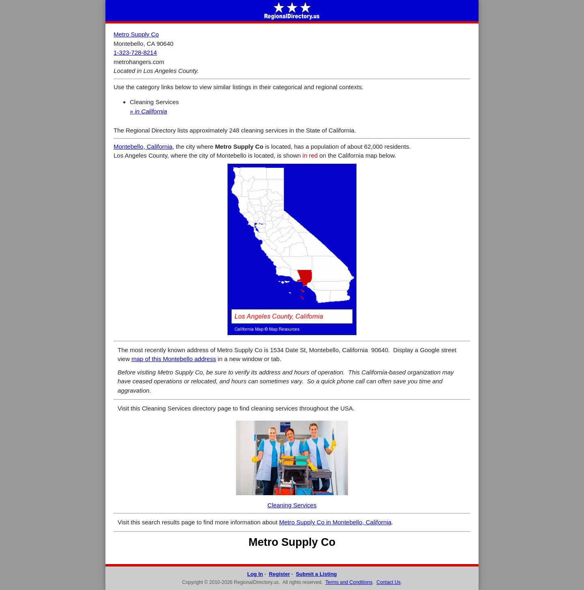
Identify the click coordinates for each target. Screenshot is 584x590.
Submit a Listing (316, 574)
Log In (255, 574)
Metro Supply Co (136, 34)
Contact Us (388, 582)
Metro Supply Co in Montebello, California (335, 522)
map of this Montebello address (173, 358)
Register (279, 574)
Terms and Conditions (348, 582)
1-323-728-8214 (135, 52)
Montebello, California (143, 146)
